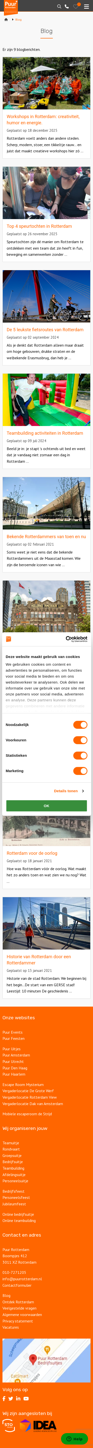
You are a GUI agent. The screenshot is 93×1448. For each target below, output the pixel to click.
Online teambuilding (19, 1220)
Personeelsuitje (15, 1180)
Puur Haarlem (13, 1074)
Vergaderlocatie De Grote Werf (28, 1090)
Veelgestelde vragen (19, 1308)
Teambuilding (13, 1168)
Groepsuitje (12, 1155)
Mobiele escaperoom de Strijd (27, 1113)
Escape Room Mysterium (23, 1084)
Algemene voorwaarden (22, 1314)
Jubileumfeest (14, 1203)
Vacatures (11, 1327)
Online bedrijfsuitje (18, 1214)
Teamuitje (10, 1142)
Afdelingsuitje (14, 1174)
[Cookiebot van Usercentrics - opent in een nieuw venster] (66, 639)
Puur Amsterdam (16, 1055)
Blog (6, 1295)
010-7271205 (14, 1272)
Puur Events (12, 1032)
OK (46, 806)
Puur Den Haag (14, 1067)
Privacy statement (17, 1320)
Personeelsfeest (16, 1197)
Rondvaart (11, 1149)
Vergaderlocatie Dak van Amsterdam (32, 1103)
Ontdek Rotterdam (18, 1301)
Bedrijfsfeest (13, 1191)
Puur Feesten (13, 1038)
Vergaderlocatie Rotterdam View (29, 1097)
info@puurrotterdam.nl (22, 1278)
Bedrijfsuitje (12, 1161)
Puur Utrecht (13, 1061)
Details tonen (66, 791)
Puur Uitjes (11, 1048)
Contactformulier (16, 1285)
